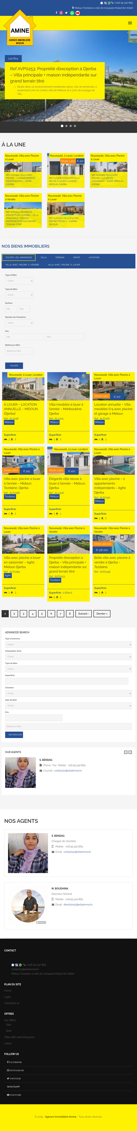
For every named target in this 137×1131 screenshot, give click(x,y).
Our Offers (10, 1020)
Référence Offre (12, 345)
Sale (8, 1024)
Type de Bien (11, 289)
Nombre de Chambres (15, 317)
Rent (8, 1030)
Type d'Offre (11, 275)
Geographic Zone (13, 651)
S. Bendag (58, 835)
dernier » (102, 613)
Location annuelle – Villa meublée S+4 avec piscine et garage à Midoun (113, 409)
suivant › (83, 613)
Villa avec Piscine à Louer (64, 264)
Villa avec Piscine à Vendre (22, 264)
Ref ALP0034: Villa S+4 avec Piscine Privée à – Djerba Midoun (64, 221)
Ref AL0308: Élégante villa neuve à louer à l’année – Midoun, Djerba (64, 181)
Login (7, 996)
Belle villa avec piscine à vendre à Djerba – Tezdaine (112, 562)
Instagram (16, 1070)
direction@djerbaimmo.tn (78, 904)
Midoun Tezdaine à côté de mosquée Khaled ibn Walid (104, 8)
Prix (7, 331)
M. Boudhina (60, 888)
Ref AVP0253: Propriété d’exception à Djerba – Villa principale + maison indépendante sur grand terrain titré (53, 75)
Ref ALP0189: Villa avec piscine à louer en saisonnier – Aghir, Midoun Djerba (107, 179)
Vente (76, 257)
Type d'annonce (12, 639)
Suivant (130, 752)
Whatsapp (72, 13)
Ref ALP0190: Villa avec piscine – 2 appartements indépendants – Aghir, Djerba (20, 179)
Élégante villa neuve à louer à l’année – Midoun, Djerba (67, 483)
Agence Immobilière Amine (61, 1116)
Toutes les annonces (19, 257)
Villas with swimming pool (19, 1037)
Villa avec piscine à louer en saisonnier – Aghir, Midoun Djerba (22, 562)
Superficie (10, 675)
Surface (8, 303)
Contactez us (11, 1003)
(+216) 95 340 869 (124, 2)
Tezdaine (10, 496)
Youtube (15, 1095)
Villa (44, 257)
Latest (7, 1043)
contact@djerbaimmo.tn (68, 770)
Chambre (9, 688)
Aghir (8, 575)
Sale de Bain (11, 700)
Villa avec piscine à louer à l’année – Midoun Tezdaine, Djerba (22, 483)
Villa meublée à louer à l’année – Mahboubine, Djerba (66, 409)
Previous (125, 752)
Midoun (9, 422)
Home (7, 990)
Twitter (15, 1078)
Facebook (15, 1062)
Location (94, 257)
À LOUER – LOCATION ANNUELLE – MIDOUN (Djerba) (21, 409)
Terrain (59, 257)
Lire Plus (13, 58)
